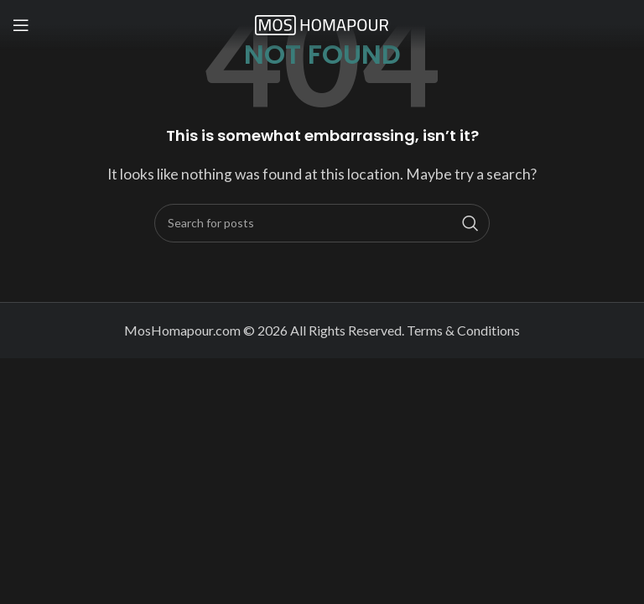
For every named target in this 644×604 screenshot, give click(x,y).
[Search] (322, 223)
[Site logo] (322, 23)
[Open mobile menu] (21, 25)
